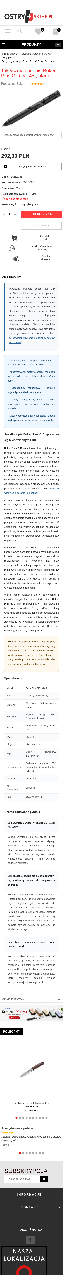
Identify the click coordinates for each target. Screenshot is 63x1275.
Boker (20, 83)
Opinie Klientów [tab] (13, 999)
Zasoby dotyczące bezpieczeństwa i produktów (29, 134)
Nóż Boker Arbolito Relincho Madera (31, 1103)
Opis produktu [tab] (12, 277)
